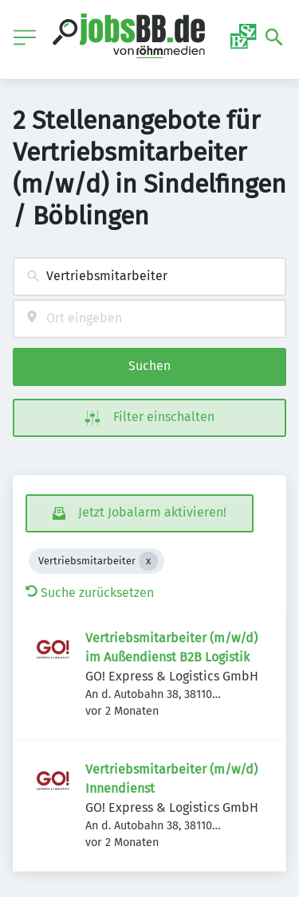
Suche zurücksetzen (90, 592)
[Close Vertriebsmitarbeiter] (148, 561)
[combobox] (149, 276)
